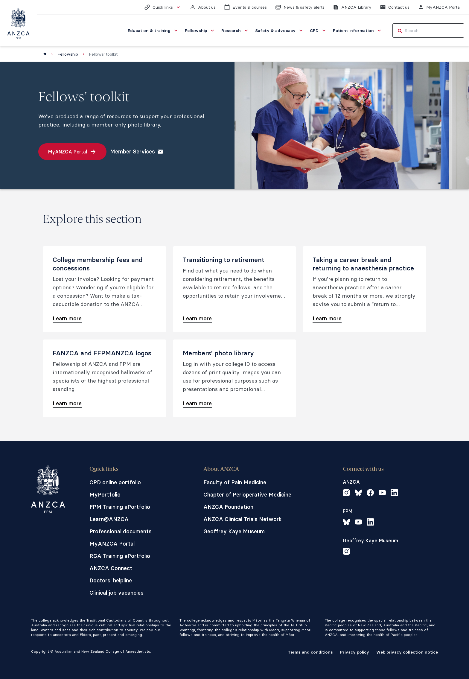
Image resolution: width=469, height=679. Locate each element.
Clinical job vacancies (116, 592)
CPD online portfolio (115, 482)
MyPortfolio (105, 494)
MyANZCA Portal (112, 543)
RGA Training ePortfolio (119, 555)
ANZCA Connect (110, 568)
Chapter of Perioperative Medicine (247, 494)
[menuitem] (153, 30)
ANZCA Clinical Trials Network (242, 519)
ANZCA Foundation (228, 506)
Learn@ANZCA (109, 519)
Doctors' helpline (110, 580)
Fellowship (67, 54)
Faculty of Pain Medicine (234, 482)
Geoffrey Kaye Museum (234, 531)
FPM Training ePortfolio (119, 506)
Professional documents (120, 531)
